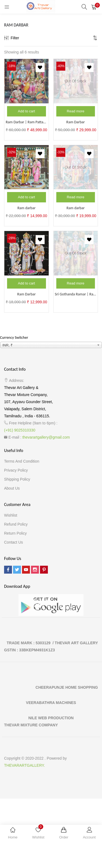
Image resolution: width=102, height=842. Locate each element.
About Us (12, 488)
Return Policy (15, 533)
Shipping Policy (17, 479)
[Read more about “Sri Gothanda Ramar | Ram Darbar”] (75, 283)
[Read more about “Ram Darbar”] (75, 111)
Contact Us (13, 542)
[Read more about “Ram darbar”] (75, 197)
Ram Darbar (75, 122)
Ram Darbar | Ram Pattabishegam (26, 122)
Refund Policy (15, 524)
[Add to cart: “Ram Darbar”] (26, 283)
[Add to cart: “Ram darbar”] (26, 197)
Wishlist (10, 515)
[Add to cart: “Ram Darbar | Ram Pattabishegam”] (26, 111)
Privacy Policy (16, 470)
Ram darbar (26, 208)
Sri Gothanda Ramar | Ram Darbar (76, 294)
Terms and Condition (21, 461)
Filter (11, 38)
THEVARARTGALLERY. (24, 765)
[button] (94, 7)
